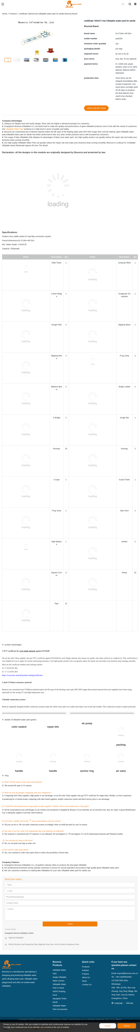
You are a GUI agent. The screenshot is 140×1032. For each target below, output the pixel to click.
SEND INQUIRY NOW (96, 108)
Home (4, 14)
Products (13, 14)
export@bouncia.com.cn (127, 973)
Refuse (127, 1026)
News (84, 981)
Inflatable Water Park (15, 129)
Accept (108, 1026)
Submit (69, 924)
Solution (85, 970)
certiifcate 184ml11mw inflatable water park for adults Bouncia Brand (48, 14)
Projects (85, 974)
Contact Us (86, 984)
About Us (86, 977)
